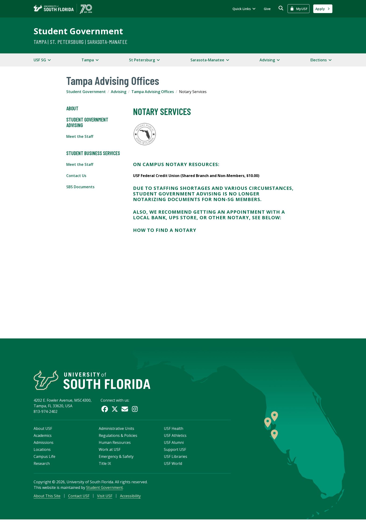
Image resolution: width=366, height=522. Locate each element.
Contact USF (78, 497)
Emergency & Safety (116, 458)
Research (42, 465)
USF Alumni (174, 444)
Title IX (105, 465)
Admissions (43, 444)
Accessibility (130, 497)
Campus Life (44, 458)
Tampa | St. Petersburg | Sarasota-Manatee (80, 41)
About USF (43, 430)
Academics (43, 437)
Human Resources (115, 444)
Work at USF (109, 451)
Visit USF (104, 497)
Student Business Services (93, 153)
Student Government (78, 31)
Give (267, 9)
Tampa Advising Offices (152, 91)
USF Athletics (175, 437)
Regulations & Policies (118, 437)
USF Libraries (175, 458)
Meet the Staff (79, 136)
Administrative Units (116, 430)
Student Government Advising (87, 122)
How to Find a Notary (164, 230)
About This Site (47, 497)
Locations (42, 451)
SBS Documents (80, 186)
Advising (118, 91)
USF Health (173, 430)
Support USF (175, 451)
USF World (173, 465)
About (72, 108)
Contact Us (76, 175)
